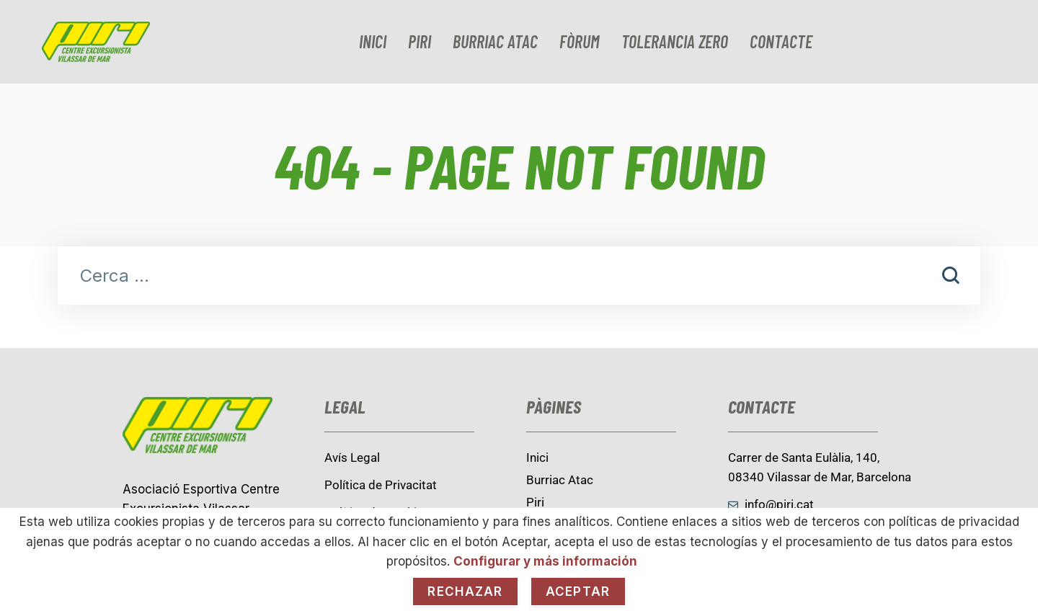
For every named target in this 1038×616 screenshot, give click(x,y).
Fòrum (579, 41)
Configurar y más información (545, 561)
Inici (372, 41)
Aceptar (578, 591)
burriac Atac (495, 41)
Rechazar (464, 591)
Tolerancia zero (674, 41)
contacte (781, 41)
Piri (419, 41)
